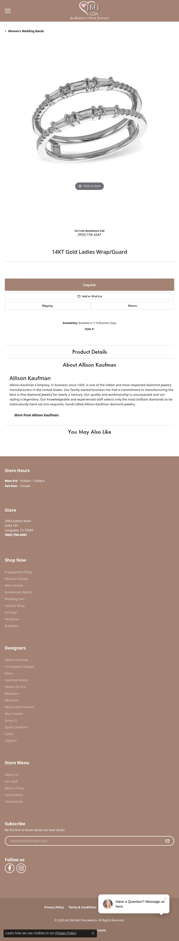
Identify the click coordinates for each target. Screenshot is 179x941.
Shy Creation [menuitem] (14, 713)
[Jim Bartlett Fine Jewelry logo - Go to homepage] (89, 11)
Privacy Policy (54, 907)
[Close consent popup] (93, 933)
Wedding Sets (15, 599)
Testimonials (14, 801)
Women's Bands (16, 579)
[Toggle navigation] (6, 11)
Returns (132, 306)
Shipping (47, 306)
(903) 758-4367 (89, 234)
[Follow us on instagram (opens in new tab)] (21, 868)
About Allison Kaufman (89, 364)
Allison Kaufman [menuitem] (16, 660)
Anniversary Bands (18, 592)
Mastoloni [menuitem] (12, 693)
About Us (11, 774)
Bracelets (11, 626)
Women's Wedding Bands (26, 31)
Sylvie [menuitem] (9, 734)
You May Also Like (89, 431)
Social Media (14, 795)
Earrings (11, 612)
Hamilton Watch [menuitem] (16, 680)
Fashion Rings (15, 605)
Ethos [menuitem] (9, 673)
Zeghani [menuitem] (11, 740)
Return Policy (14, 788)
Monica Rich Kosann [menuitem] (19, 707)
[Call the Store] (16, 535)
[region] (89, 133)
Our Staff (11, 781)
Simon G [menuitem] (11, 720)
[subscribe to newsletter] (167, 841)
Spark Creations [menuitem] (16, 727)
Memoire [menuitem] (11, 700)
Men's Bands (14, 585)
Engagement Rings (18, 572)
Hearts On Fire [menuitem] (15, 687)
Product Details (89, 351)
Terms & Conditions (82, 907)
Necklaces (12, 619)
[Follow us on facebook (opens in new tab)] (9, 868)
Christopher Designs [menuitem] (19, 666)
